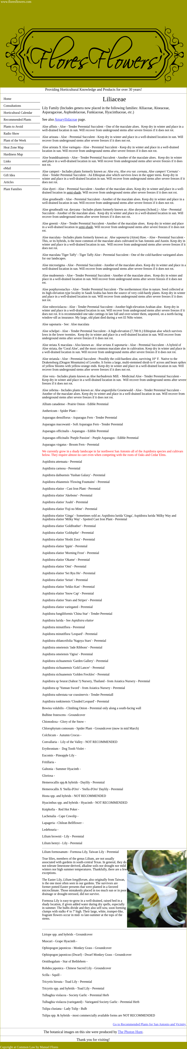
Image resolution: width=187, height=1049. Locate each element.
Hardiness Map (13, 154)
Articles (9, 182)
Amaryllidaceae (66, 119)
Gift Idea (9, 175)
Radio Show (11, 133)
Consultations (12, 105)
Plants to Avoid (13, 126)
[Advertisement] (72, 12)
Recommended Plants (17, 119)
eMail (7, 168)
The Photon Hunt (130, 1032)
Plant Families (13, 189)
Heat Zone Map (13, 147)
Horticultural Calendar (18, 112)
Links (7, 161)
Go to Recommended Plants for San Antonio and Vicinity (150, 1024)
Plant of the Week (15, 140)
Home (7, 98)
